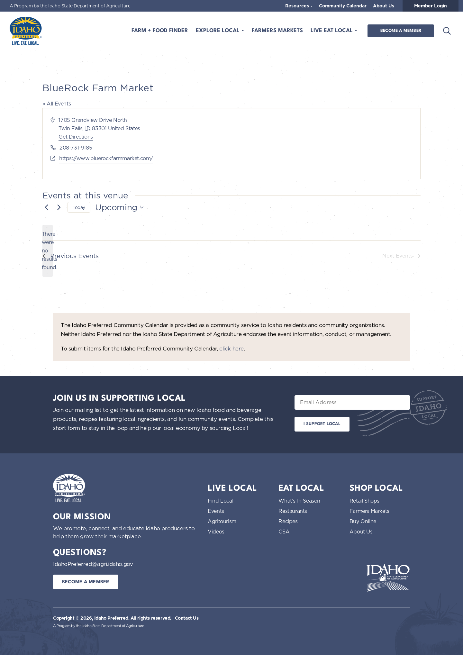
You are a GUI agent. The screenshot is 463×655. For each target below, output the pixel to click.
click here (231, 348)
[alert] (47, 251)
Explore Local (218, 30)
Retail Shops (364, 500)
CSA (283, 531)
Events (216, 511)
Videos (216, 531)
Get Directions (76, 136)
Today (79, 207)
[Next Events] (59, 207)
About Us (383, 6)
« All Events (56, 103)
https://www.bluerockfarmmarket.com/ (106, 158)
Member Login (430, 6)
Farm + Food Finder (160, 30)
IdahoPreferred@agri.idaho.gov (93, 563)
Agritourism (222, 521)
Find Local (220, 500)
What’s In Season (299, 500)
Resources (297, 6)
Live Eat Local (332, 30)
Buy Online (363, 521)
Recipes (287, 521)
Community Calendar (343, 6)
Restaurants (292, 511)
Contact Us (187, 618)
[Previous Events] (46, 207)
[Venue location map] (325, 143)
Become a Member (400, 31)
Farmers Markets (277, 30)
